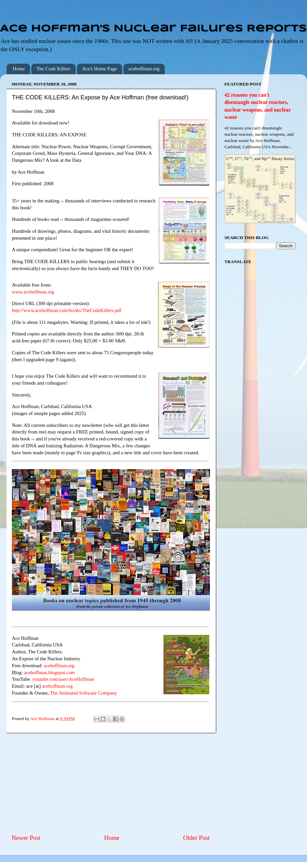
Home (19, 68)
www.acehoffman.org (33, 291)
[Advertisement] (110, 783)
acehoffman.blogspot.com (49, 672)
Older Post (196, 837)
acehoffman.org (143, 68)
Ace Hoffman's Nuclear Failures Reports (153, 28)
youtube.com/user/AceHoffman (63, 679)
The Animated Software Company (83, 693)
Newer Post (26, 837)
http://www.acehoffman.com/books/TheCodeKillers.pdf (66, 310)
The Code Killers (53, 68)
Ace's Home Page (99, 68)
